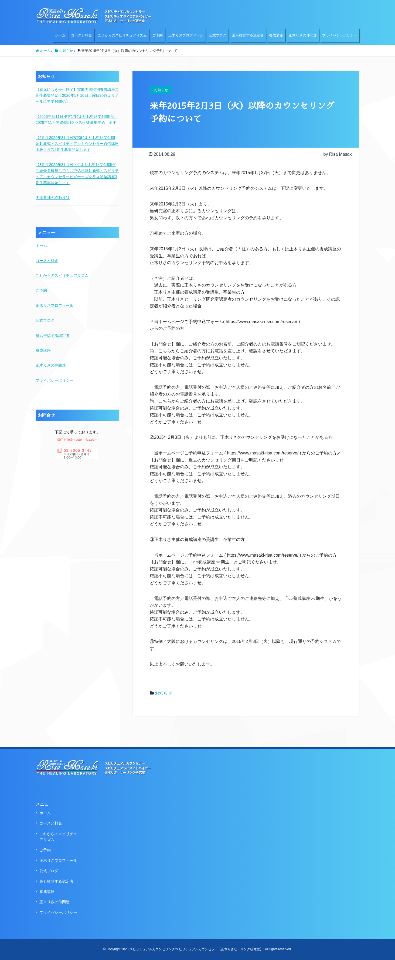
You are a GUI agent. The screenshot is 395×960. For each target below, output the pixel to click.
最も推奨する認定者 (248, 35)
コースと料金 (81, 35)
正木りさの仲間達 (303, 35)
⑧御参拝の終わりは (53, 197)
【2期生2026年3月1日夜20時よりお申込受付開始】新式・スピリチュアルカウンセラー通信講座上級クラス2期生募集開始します (77, 143)
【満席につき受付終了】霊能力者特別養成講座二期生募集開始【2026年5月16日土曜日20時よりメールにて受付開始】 (77, 95)
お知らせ (163, 693)
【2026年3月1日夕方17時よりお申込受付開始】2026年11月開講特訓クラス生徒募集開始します (76, 119)
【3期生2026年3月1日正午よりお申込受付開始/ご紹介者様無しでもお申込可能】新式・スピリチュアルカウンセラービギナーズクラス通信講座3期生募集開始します (77, 173)
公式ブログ (217, 35)
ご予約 (157, 35)
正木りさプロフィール (185, 35)
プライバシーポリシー (339, 35)
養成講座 (276, 35)
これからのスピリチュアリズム (122, 35)
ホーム (60, 35)
